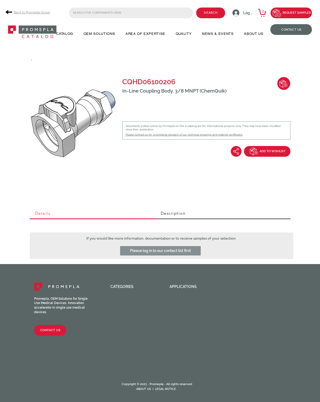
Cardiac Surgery (187, 303)
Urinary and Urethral (192, 337)
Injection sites (126, 320)
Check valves (123, 311)
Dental (177, 307)
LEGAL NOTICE (165, 389)
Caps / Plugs (123, 307)
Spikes (116, 337)
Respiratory (182, 333)
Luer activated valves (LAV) (137, 316)
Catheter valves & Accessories (128, 352)
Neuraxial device (187, 320)
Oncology (180, 324)
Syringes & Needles (130, 359)
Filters (117, 346)
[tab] (92, 213)
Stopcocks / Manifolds (135, 333)
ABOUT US (143, 389)
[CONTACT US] (291, 29)
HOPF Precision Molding (135, 367)
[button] (64, 33)
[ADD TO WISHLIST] (267, 151)
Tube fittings (124, 324)
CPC (114, 363)
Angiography (183, 299)
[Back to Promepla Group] (29, 12)
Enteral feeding (186, 311)
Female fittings (126, 299)
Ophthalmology (186, 329)
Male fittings (124, 303)
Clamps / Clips (125, 329)
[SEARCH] (210, 13)
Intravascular (185, 316)
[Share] (236, 151)
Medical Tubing (126, 372)
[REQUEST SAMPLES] (291, 13)
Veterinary (181, 341)
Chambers (120, 341)
